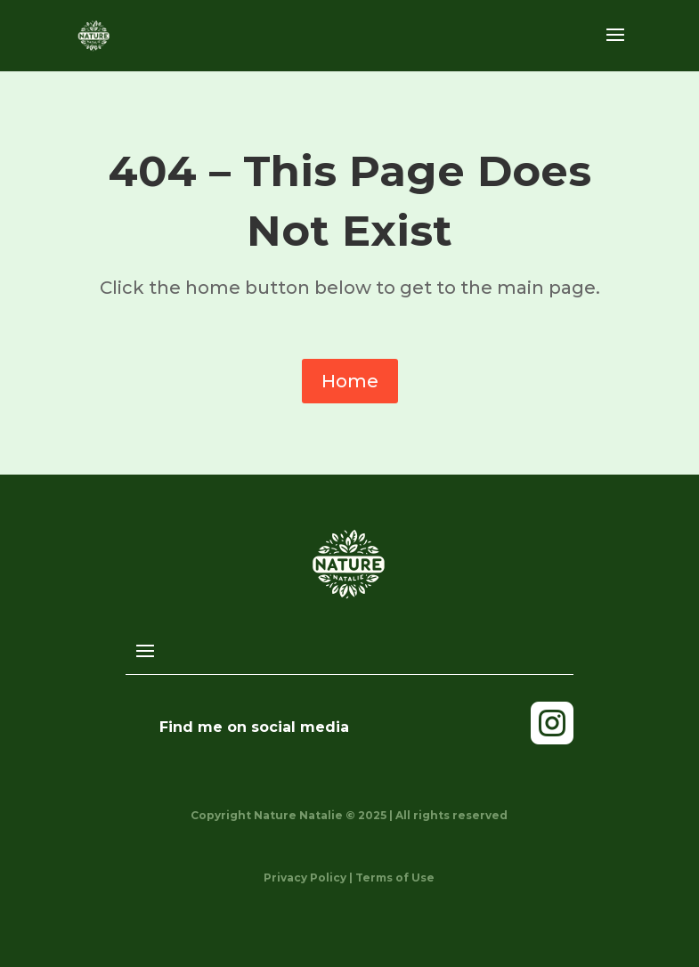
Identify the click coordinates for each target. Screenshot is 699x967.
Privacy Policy (305, 877)
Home (349, 381)
